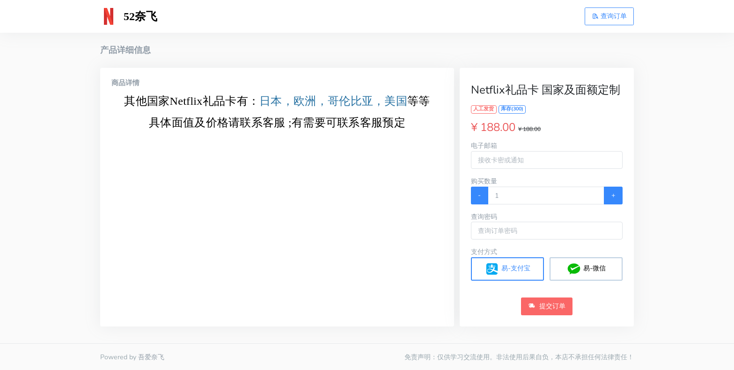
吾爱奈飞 (151, 357)
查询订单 (609, 16)
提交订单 (546, 306)
